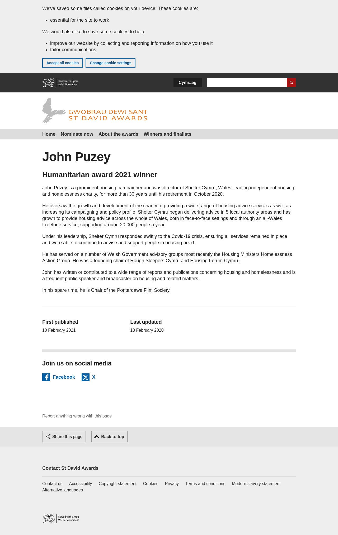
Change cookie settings (110, 63)
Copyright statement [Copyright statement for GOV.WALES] (118, 483)
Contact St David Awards (70, 468)
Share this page (67, 436)
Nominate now (77, 134)
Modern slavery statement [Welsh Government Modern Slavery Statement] (256, 483)
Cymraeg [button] (187, 82)
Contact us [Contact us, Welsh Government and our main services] (52, 483)
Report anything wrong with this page (77, 416)
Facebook (64, 378)
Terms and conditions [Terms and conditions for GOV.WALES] (205, 483)
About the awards (118, 134)
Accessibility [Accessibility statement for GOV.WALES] (80, 483)
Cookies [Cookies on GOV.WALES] (150, 483)
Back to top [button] (112, 436)
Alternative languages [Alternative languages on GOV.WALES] (62, 490)
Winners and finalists (167, 134)
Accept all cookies (62, 63)
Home (48, 134)
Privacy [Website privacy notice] (172, 483)
